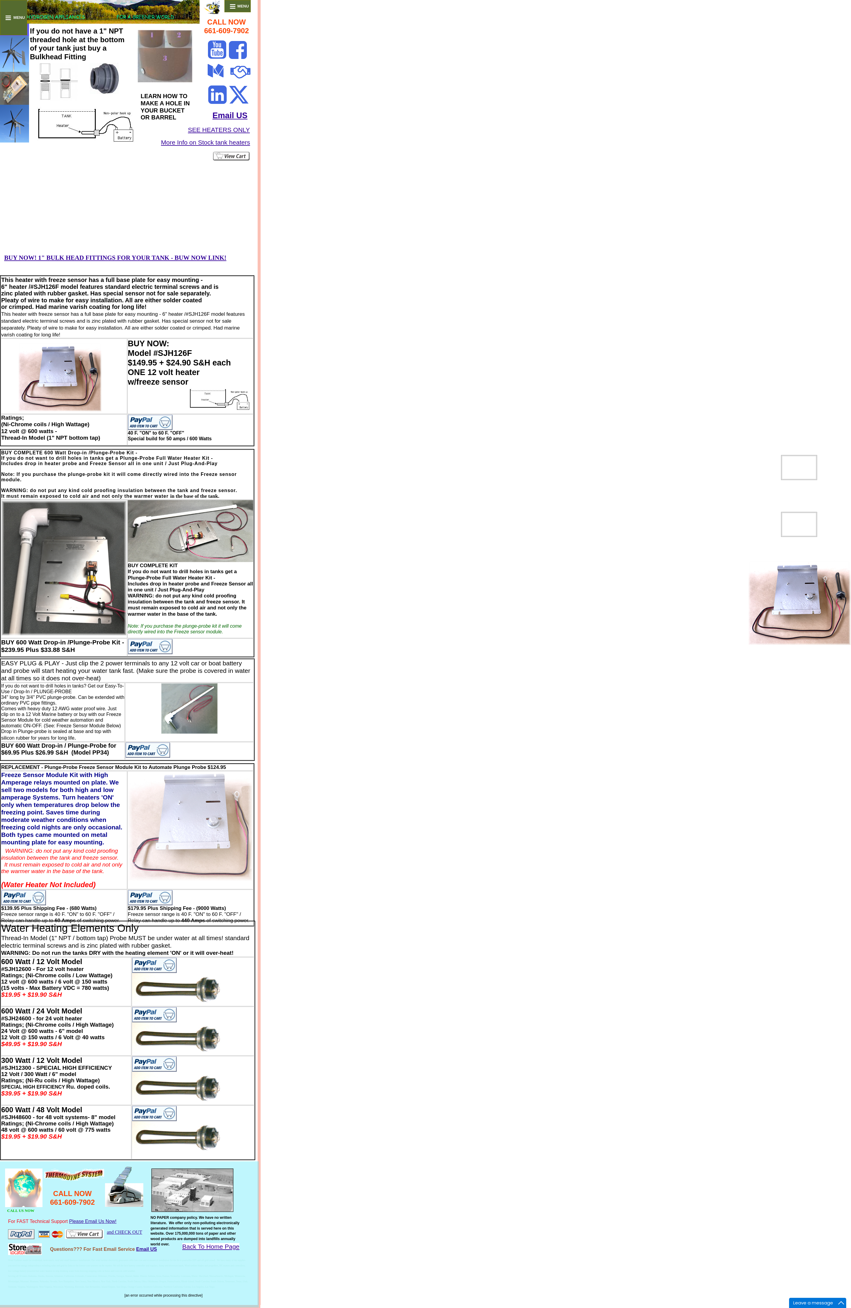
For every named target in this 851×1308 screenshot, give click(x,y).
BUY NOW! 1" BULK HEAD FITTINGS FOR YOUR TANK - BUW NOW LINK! (115, 257)
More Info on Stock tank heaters (205, 142)
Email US (229, 115)
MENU (15, 18)
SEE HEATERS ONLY (219, 129)
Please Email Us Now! (92, 1221)
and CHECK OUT (124, 1232)
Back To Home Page (210, 1246)
